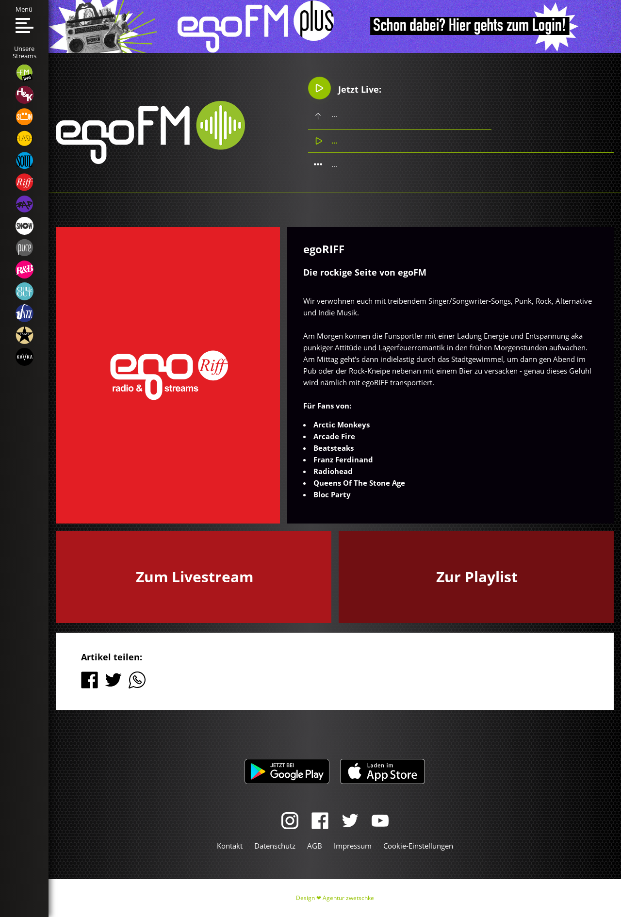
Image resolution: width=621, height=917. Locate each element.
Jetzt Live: (344, 88)
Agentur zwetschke (348, 898)
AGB (314, 846)
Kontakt (230, 846)
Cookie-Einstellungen (418, 846)
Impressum (353, 846)
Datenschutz (274, 846)
